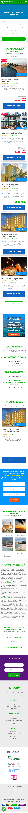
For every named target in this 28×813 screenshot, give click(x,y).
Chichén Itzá (14, 708)
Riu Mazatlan (14, 718)
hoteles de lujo (5, 597)
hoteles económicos (14, 596)
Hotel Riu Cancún (14, 722)
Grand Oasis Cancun (14, 717)
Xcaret (14, 703)
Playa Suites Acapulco (14, 738)
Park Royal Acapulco (14, 735)
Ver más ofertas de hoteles (14, 303)
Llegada (7, 24)
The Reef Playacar (14, 736)
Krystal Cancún (14, 723)
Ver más (8, 91)
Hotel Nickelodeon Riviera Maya (14, 720)
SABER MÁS (14, 499)
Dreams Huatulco (14, 731)
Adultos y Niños (14, 30)
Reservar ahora (14, 106)
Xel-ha (14, 704)
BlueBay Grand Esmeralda (14, 733)
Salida (20, 24)
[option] (14, 435)
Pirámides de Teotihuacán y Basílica (14, 706)
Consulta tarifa (14, 251)
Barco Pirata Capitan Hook (14, 710)
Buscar (14, 38)
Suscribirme (14, 675)
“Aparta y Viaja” (19, 599)
